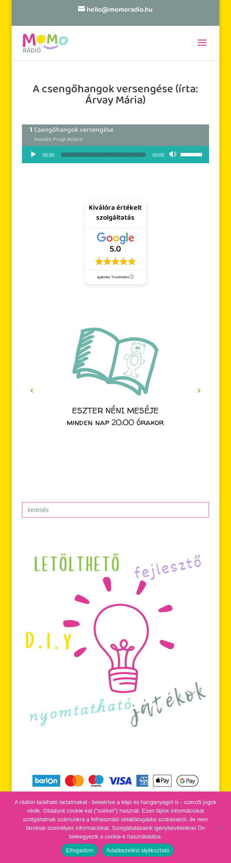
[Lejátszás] (33, 154)
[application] (115, 154)
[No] (220, 827)
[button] (115, 390)
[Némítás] (173, 154)
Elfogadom (80, 850)
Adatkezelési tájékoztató (137, 850)
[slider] (103, 154)
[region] (115, 390)
